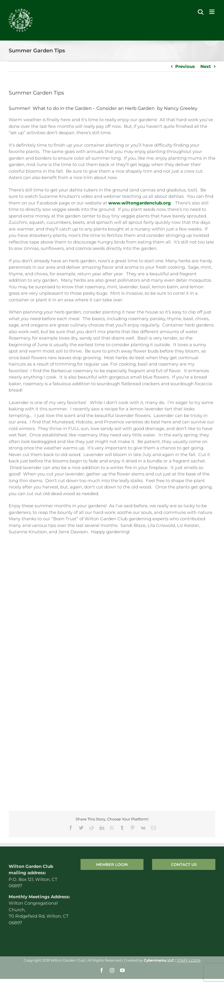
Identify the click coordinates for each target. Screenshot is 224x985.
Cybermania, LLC (159, 960)
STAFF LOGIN (189, 960)
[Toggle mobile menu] (212, 12)
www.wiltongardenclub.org (139, 203)
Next (205, 66)
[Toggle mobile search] (201, 12)
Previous (185, 66)
